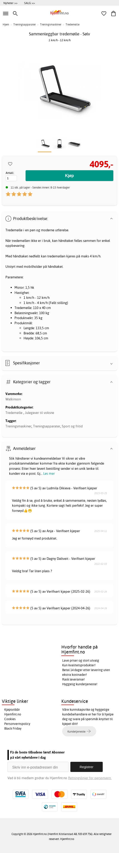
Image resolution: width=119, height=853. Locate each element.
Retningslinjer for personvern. (90, 778)
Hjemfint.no (12, 714)
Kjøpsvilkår (12, 710)
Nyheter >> (10, 3)
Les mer (49, 473)
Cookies (10, 719)
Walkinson (13, 399)
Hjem (6, 24)
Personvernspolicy (17, 724)
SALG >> (29, 3)
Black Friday (12, 728)
